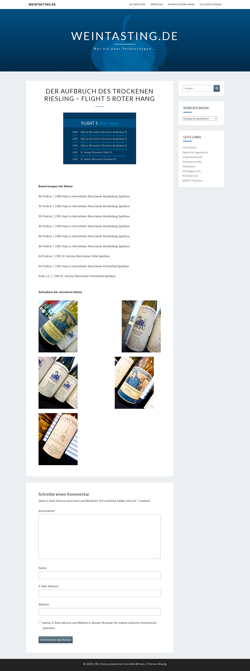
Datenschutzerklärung (181, 4)
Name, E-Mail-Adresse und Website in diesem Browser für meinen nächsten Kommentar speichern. (100, 625)
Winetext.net (190, 175)
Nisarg (162, 664)
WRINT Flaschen (192, 180)
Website (44, 604)
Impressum (157, 4)
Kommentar (47, 511)
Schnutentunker (192, 161)
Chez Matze (190, 147)
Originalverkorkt (193, 157)
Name (42, 568)
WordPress (137, 664)
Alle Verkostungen (210, 4)
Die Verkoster (137, 4)
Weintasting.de (42, 4)
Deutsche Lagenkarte (195, 152)
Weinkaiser (189, 166)
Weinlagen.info (192, 171)
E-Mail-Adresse (48, 586)
